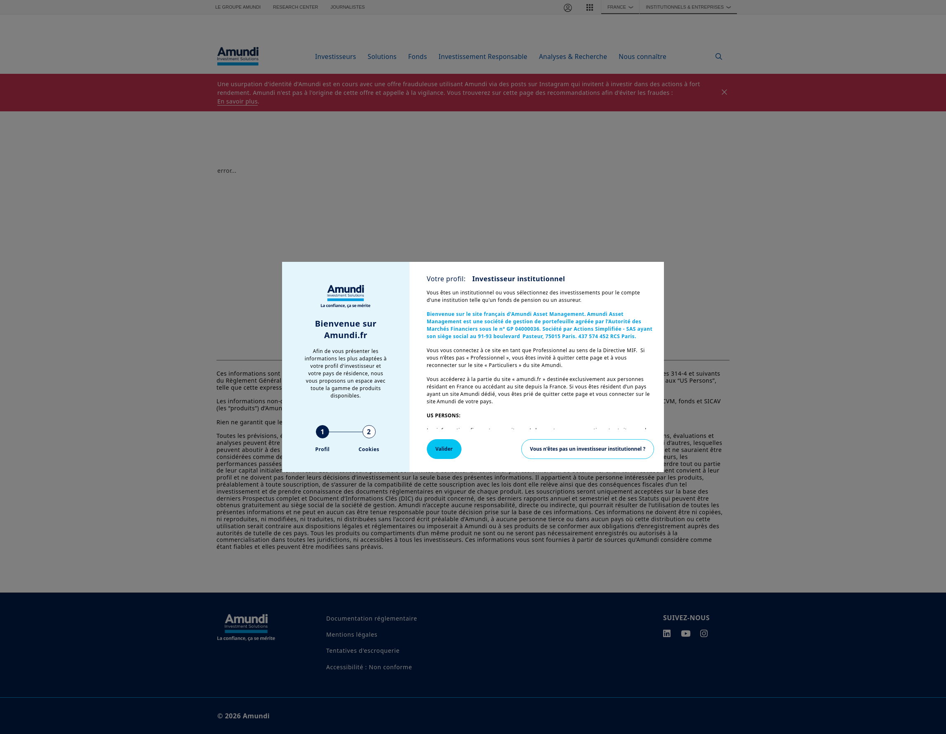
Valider (444, 448)
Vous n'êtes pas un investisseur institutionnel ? (587, 448)
